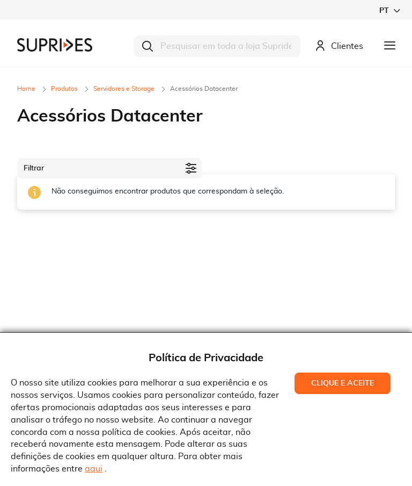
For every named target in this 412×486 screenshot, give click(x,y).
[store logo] (54, 45)
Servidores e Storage (124, 88)
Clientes (339, 46)
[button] (389, 10)
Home (27, 88)
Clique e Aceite (342, 383)
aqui (93, 468)
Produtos (65, 88)
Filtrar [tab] (34, 168)
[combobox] (217, 46)
